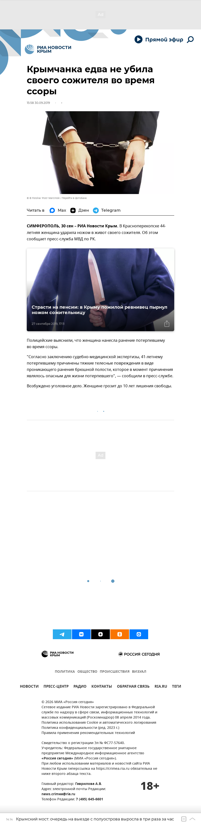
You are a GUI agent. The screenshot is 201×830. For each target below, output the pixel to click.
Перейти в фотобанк (74, 198)
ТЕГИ (176, 687)
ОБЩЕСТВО (87, 672)
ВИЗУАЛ (139, 672)
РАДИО (79, 687)
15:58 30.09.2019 (38, 103)
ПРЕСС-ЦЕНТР (56, 687)
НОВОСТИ (29, 687)
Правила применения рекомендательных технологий (88, 733)
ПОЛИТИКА (65, 672)
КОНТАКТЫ (101, 687)
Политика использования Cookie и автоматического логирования (99, 723)
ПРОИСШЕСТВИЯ (114, 672)
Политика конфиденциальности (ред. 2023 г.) (80, 728)
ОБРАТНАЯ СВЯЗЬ (133, 687)
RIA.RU (161, 687)
